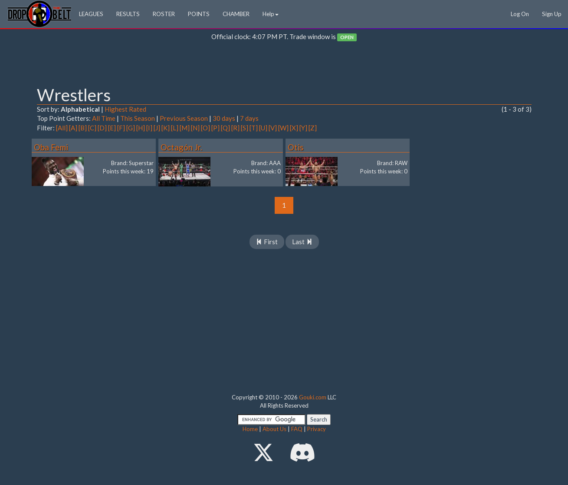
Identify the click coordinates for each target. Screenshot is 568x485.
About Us (274, 428)
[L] (174, 128)
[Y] (303, 128)
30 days (224, 118)
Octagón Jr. (181, 147)
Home (250, 428)
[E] (112, 128)
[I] (149, 128)
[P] (215, 128)
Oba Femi (51, 147)
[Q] (225, 128)
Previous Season (184, 118)
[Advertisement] (284, 65)
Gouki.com (312, 397)
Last (302, 242)
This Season (137, 118)
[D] (102, 128)
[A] (73, 128)
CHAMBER (236, 13)
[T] (254, 128)
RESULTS (128, 13)
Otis (296, 147)
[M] (185, 128)
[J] (157, 128)
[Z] (313, 128)
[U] (263, 128)
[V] (273, 128)
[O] (205, 128)
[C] (92, 128)
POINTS (199, 13)
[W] (283, 128)
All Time (103, 118)
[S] (244, 128)
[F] (121, 128)
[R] (235, 128)
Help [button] (271, 13)
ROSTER (164, 13)
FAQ (296, 428)
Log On (520, 13)
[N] (195, 128)
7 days (249, 118)
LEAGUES (91, 13)
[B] (83, 128)
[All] (62, 128)
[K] (165, 128)
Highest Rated (125, 109)
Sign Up (551, 13)
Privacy (316, 428)
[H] (140, 128)
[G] (130, 128)
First (267, 242)
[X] (294, 128)
